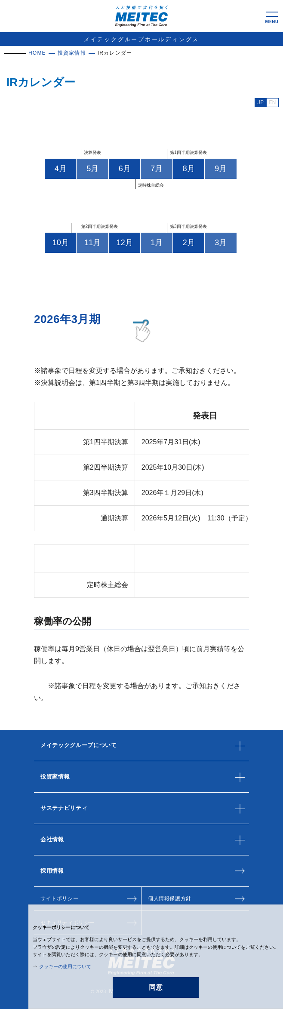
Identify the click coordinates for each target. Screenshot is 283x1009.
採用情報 (52, 870)
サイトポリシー (59, 898)
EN (272, 102)
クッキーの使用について (65, 966)
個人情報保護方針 (169, 898)
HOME (37, 53)
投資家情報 (72, 53)
